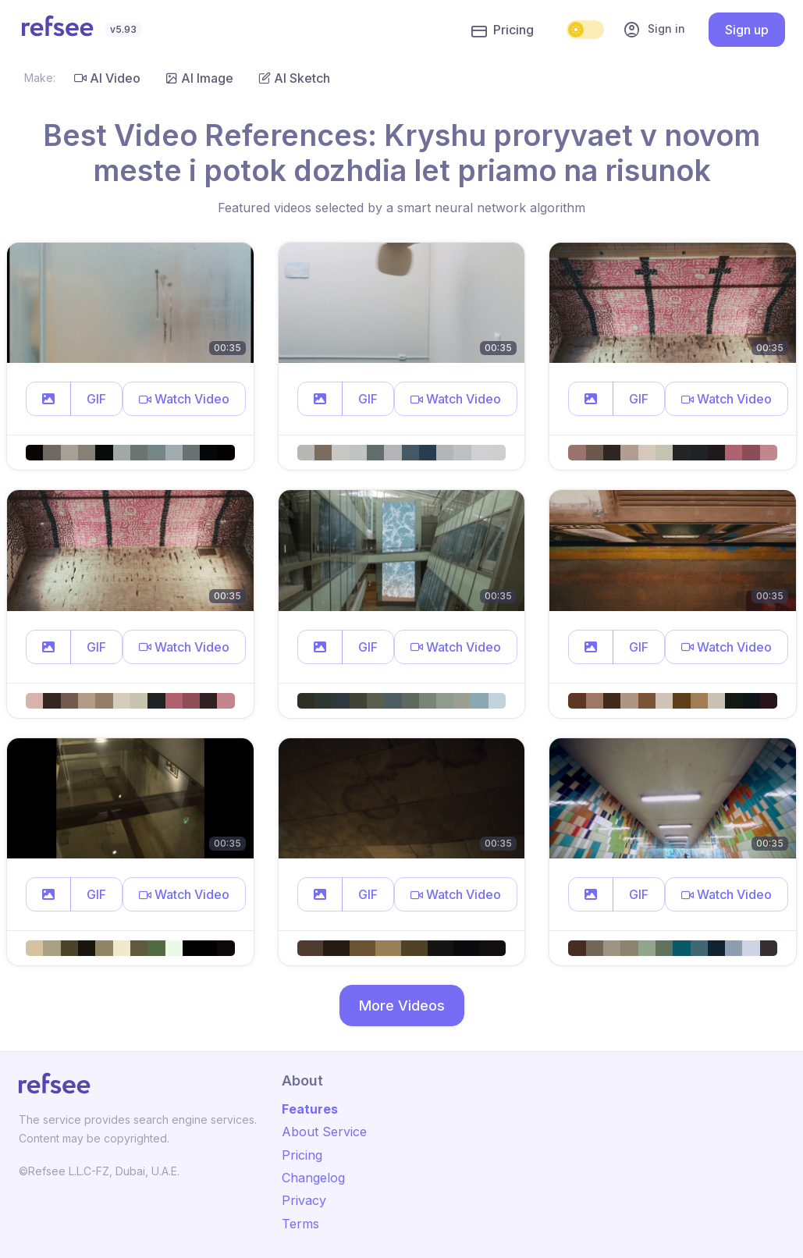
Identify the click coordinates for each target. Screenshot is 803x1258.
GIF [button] (96, 399)
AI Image (199, 78)
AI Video (107, 78)
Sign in (654, 29)
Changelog (313, 1177)
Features (310, 1109)
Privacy (304, 1200)
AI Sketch (294, 78)
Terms (300, 1223)
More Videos (402, 1005)
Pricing (502, 30)
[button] (48, 399)
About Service (324, 1131)
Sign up (747, 29)
